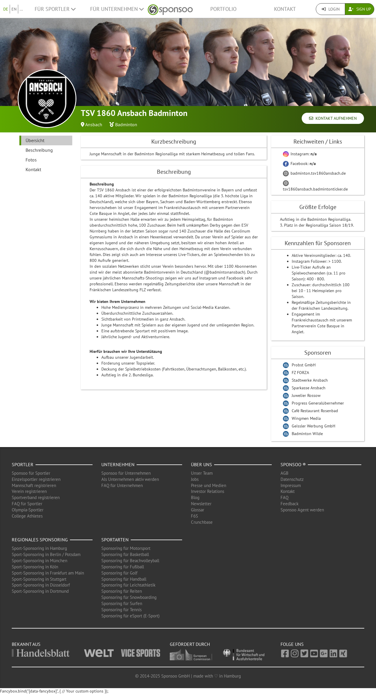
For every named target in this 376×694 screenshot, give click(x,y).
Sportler (22, 464)
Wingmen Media (306, 418)
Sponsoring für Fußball (122, 567)
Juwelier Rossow (306, 395)
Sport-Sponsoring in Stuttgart (39, 579)
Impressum (291, 485)
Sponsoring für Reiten (121, 591)
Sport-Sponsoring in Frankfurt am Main (48, 573)
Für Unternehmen (117, 9)
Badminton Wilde (307, 433)
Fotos (31, 160)
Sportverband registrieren (36, 497)
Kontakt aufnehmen (333, 118)
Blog (195, 497)
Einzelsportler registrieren (36, 479)
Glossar (197, 510)
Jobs (195, 479)
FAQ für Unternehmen (122, 485)
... (21, 9)
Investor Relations (207, 491)
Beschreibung (39, 150)
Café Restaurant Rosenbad (315, 410)
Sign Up (359, 9)
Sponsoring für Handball (123, 579)
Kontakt (285, 9)
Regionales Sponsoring (40, 540)
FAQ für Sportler (27, 503)
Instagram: (300, 153)
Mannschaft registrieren (34, 485)
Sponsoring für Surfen (121, 603)
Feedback (289, 503)
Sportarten (115, 540)
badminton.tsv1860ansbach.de (314, 173)
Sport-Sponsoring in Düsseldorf (41, 585)
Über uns (201, 464)
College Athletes (27, 516)
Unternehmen (118, 464)
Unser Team (202, 473)
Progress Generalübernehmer (318, 403)
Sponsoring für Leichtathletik (128, 585)
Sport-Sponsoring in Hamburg (39, 548)
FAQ (284, 497)
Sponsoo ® (293, 464)
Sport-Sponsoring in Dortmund (40, 591)
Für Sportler (55, 9)
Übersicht (35, 140)
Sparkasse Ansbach (308, 387)
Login (331, 9)
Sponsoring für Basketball (125, 554)
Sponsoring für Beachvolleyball (130, 560)
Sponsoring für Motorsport (125, 548)
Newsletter (201, 503)
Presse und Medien (208, 485)
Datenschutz (292, 479)
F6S (194, 516)
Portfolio (223, 9)
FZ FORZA (300, 372)
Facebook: (299, 163)
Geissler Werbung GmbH (313, 426)
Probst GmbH (303, 365)
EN (13, 9)
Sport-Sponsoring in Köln (35, 567)
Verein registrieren (29, 491)
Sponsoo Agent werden (302, 510)
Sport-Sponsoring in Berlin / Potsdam (46, 554)
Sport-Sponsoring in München (39, 560)
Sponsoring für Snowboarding (129, 597)
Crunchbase (202, 522)
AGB (284, 473)
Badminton (126, 124)
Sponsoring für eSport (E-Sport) (130, 616)
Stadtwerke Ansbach (310, 380)
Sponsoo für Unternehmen (126, 473)
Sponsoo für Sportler (31, 473)
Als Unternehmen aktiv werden (130, 479)
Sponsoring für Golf (119, 573)
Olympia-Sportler (27, 510)
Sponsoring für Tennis (121, 609)
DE (5, 9)
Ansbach (93, 124)
